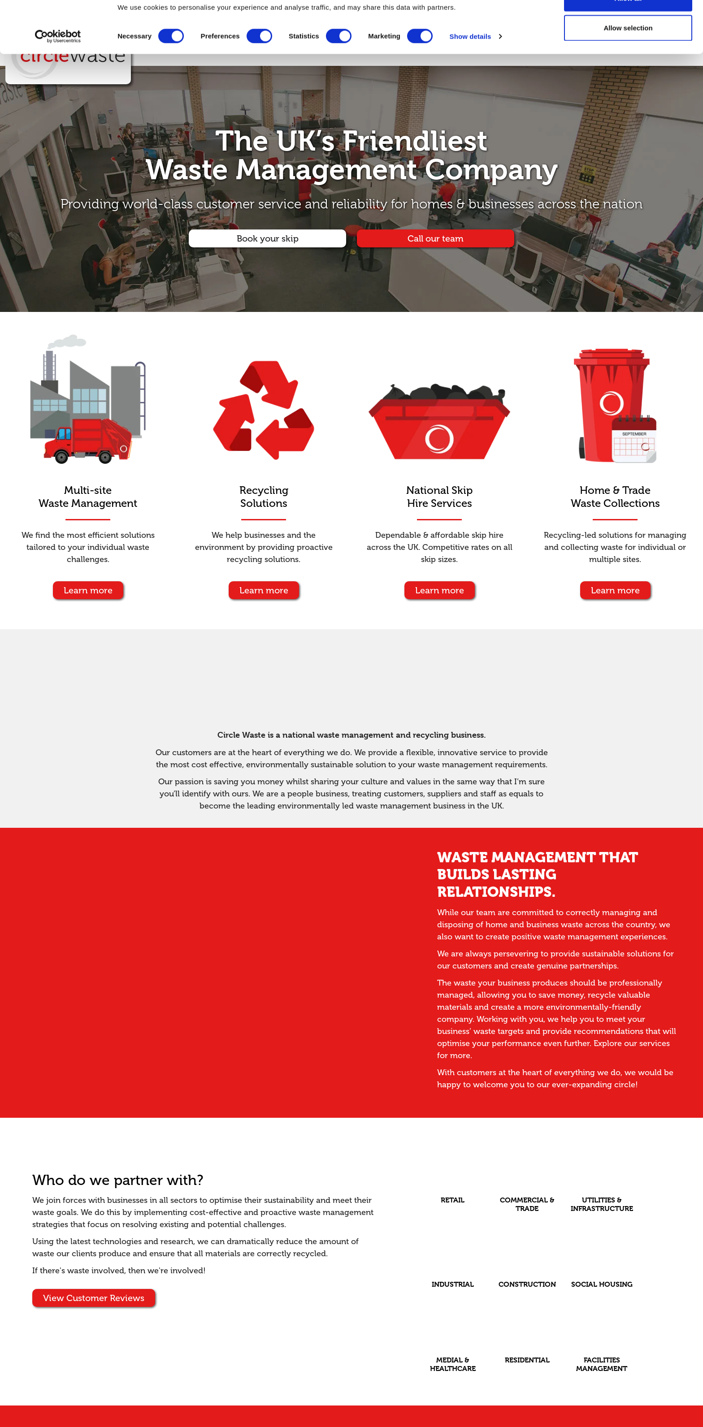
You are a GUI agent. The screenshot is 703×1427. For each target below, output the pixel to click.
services (654, 1043)
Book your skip (268, 238)
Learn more (88, 590)
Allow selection (627, 53)
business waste (554, 925)
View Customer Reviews (93, 1298)
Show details (470, 61)
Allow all (628, 23)
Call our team (436, 238)
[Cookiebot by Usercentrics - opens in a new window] (58, 62)
